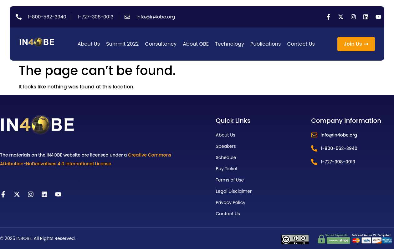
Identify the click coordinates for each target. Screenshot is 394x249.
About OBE (196, 43)
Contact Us (301, 43)
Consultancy (161, 43)
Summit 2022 (122, 43)
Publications (265, 43)
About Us (89, 43)
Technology (229, 43)
